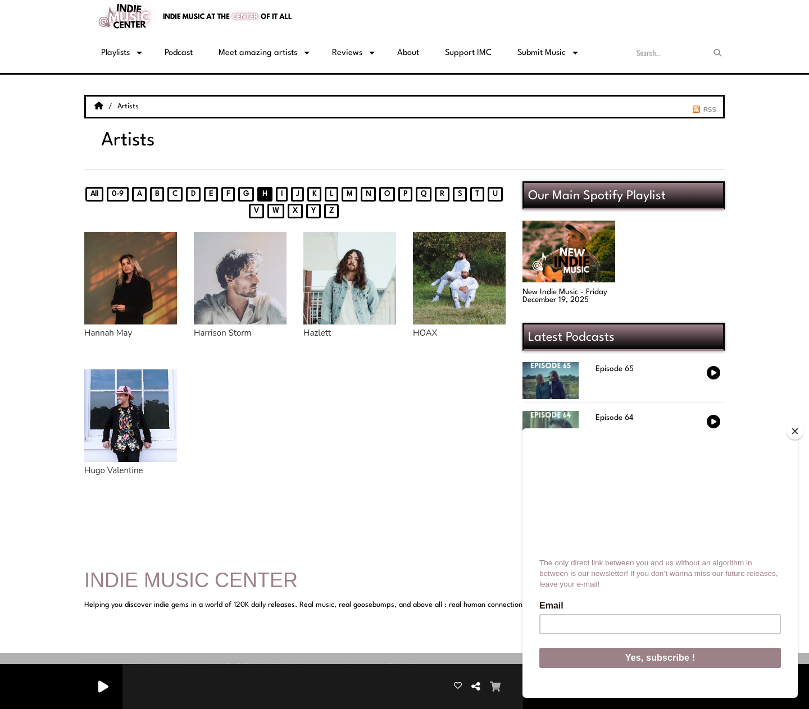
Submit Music (541, 53)
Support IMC (468, 53)
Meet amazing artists (258, 53)
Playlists (115, 53)
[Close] (795, 431)
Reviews (347, 53)
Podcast (179, 53)
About (408, 53)
